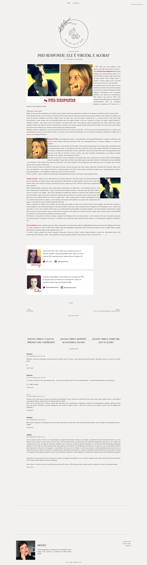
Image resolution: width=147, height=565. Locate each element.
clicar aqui (104, 235)
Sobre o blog (127, 541)
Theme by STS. (77, 562)
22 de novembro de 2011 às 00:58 (36, 377)
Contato (128, 545)
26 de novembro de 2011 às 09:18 (36, 419)
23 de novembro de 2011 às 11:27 (36, 396)
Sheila (29, 394)
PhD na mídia (127, 543)
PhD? (67, 562)
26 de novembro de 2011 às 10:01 (36, 437)
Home (68, 3)
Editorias (76, 3)
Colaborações (68, 59)
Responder (30, 368)
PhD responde (78, 59)
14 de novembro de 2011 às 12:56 (36, 356)
